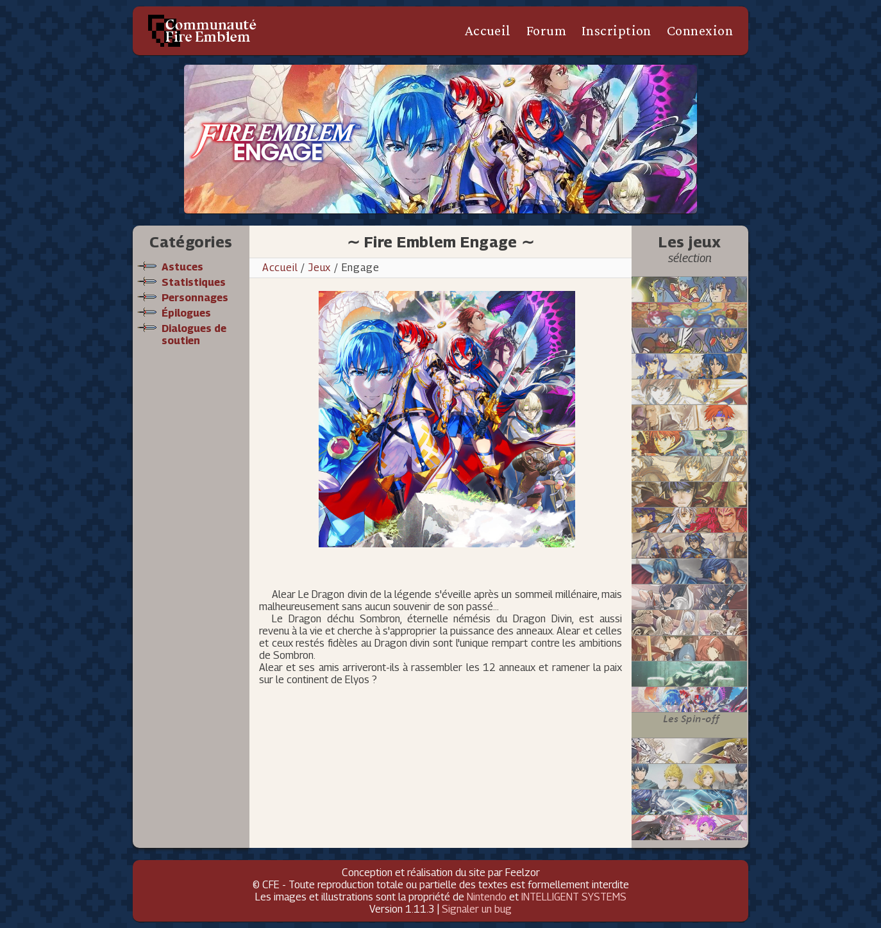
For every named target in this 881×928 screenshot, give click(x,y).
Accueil (487, 30)
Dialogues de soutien (194, 334)
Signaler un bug (477, 909)
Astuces (182, 267)
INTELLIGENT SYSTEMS (573, 897)
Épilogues (186, 313)
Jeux (319, 267)
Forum (546, 30)
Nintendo (487, 897)
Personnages (195, 298)
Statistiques (194, 282)
